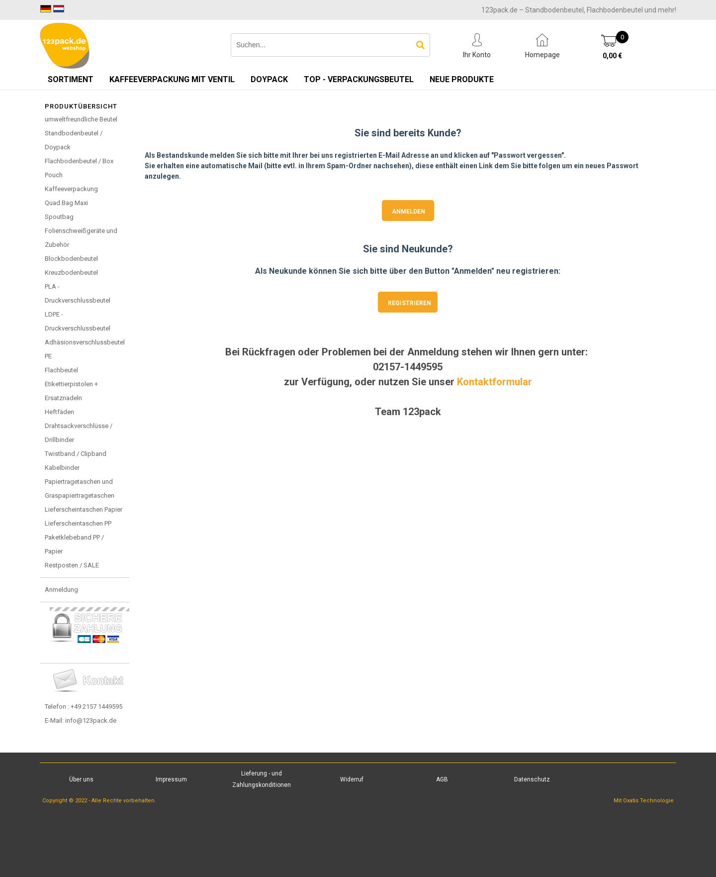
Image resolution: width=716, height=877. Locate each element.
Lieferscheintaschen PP (78, 523)
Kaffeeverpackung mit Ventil (172, 79)
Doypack (269, 79)
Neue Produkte (462, 79)
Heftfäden (59, 412)
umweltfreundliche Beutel (81, 119)
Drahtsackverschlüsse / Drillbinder (78, 432)
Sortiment (70, 79)
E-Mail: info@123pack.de (80, 720)
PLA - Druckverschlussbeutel (77, 293)
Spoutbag (59, 216)
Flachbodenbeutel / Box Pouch (79, 168)
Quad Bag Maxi (66, 203)
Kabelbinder (62, 467)
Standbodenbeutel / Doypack (73, 140)
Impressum (171, 779)
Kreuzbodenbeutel (71, 272)
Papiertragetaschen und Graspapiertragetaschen (79, 488)
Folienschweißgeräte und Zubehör (81, 237)
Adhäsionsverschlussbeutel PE (85, 349)
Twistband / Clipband (75, 453)
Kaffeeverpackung (71, 189)
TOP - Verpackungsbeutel (359, 79)
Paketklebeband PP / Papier (74, 544)
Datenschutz (532, 779)
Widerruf (351, 779)
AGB (442, 779)
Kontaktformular (494, 382)
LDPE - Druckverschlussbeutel (77, 321)
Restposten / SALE (72, 565)
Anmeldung (61, 589)
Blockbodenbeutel (71, 258)
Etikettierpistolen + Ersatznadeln (71, 391)
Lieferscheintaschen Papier (83, 509)
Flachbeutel (61, 370)
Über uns (81, 779)
